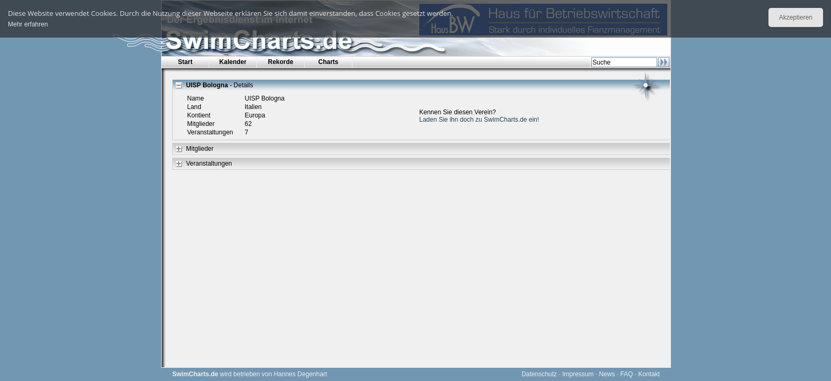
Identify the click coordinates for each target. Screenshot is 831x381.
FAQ (626, 374)
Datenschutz (539, 374)
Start (185, 62)
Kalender (232, 62)
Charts (328, 62)
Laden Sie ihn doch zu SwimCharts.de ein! (479, 119)
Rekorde (280, 62)
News (607, 374)
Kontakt (649, 374)
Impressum (578, 374)
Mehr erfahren (28, 24)
